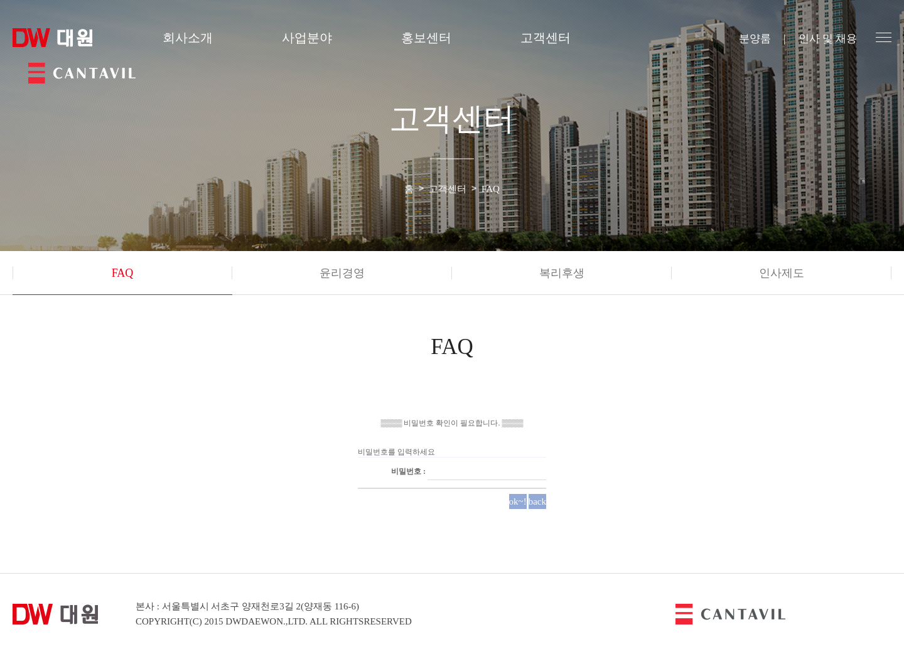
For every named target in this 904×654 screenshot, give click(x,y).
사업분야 (307, 38)
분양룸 (755, 38)
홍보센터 (426, 38)
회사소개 (188, 38)
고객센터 (545, 38)
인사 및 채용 (828, 38)
